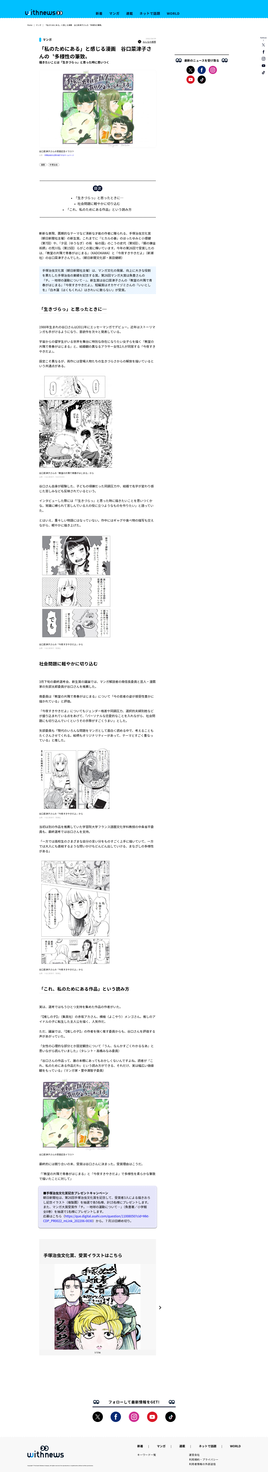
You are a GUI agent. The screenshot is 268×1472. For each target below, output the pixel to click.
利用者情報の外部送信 (202, 1464)
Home (29, 25)
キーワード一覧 (146, 1455)
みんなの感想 (147, 42)
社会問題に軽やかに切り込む (99, 203)
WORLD (173, 13)
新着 (99, 13)
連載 (129, 13)
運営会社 (194, 1455)
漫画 (43, 164)
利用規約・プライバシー (203, 1459)
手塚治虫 (53, 164)
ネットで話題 (150, 13)
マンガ (114, 13)
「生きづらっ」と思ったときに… (99, 197)
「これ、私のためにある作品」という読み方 (99, 209)
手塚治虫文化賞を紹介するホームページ (59, 155)
